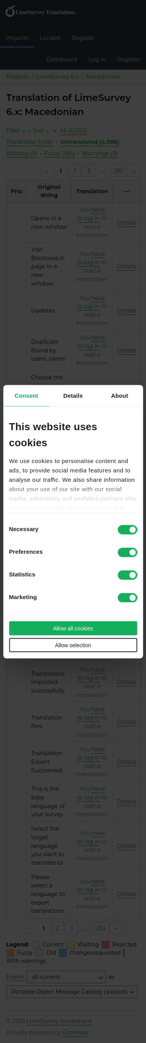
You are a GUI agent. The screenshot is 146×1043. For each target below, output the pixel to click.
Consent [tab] (26, 395)
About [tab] (119, 395)
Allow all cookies (73, 628)
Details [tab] (73, 395)
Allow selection (73, 645)
